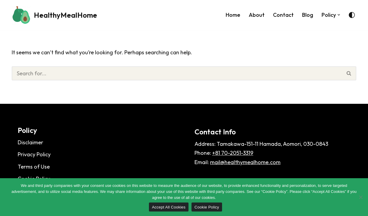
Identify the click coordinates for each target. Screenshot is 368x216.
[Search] (177, 73)
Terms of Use (34, 166)
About (257, 14)
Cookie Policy (206, 207)
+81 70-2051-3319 (232, 152)
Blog (307, 14)
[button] (338, 15)
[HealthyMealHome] (54, 15)
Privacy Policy (34, 154)
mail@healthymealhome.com (245, 162)
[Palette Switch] (352, 15)
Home (233, 14)
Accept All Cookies (168, 207)
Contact (283, 14)
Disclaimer (30, 142)
